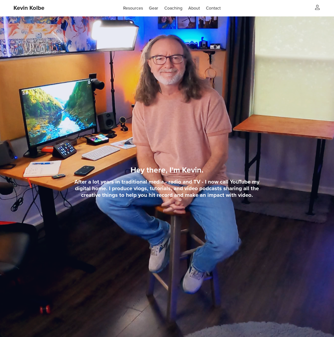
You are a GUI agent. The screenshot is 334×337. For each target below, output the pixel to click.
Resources (133, 8)
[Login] (317, 7)
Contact (213, 8)
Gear (153, 8)
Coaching (173, 8)
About (194, 8)
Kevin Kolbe (28, 8)
